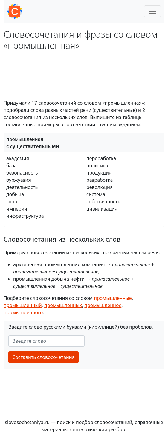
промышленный (23, 305)
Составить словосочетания (43, 357)
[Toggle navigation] (152, 11)
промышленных (63, 305)
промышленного (23, 312)
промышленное (102, 305)
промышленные (113, 298)
